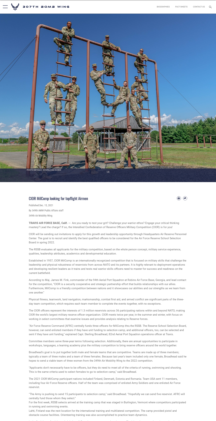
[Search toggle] (210, 7)
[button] (4, 7)
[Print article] (179, 198)
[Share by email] (185, 198)
